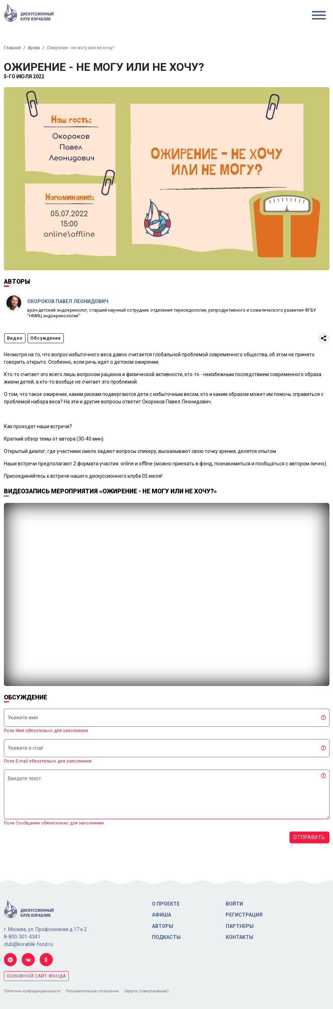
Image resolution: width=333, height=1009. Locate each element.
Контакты (239, 937)
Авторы (162, 926)
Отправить (309, 837)
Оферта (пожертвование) (146, 991)
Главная (12, 47)
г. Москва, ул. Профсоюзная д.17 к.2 (45, 929)
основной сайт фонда (36, 976)
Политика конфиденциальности (32, 991)
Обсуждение (45, 338)
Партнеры (240, 926)
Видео (14, 338)
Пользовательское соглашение (92, 991)
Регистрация (244, 915)
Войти (234, 904)
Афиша (161, 915)
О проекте (166, 904)
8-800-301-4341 (22, 937)
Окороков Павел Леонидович (67, 301)
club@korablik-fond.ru (28, 944)
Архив (34, 47)
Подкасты (166, 937)
